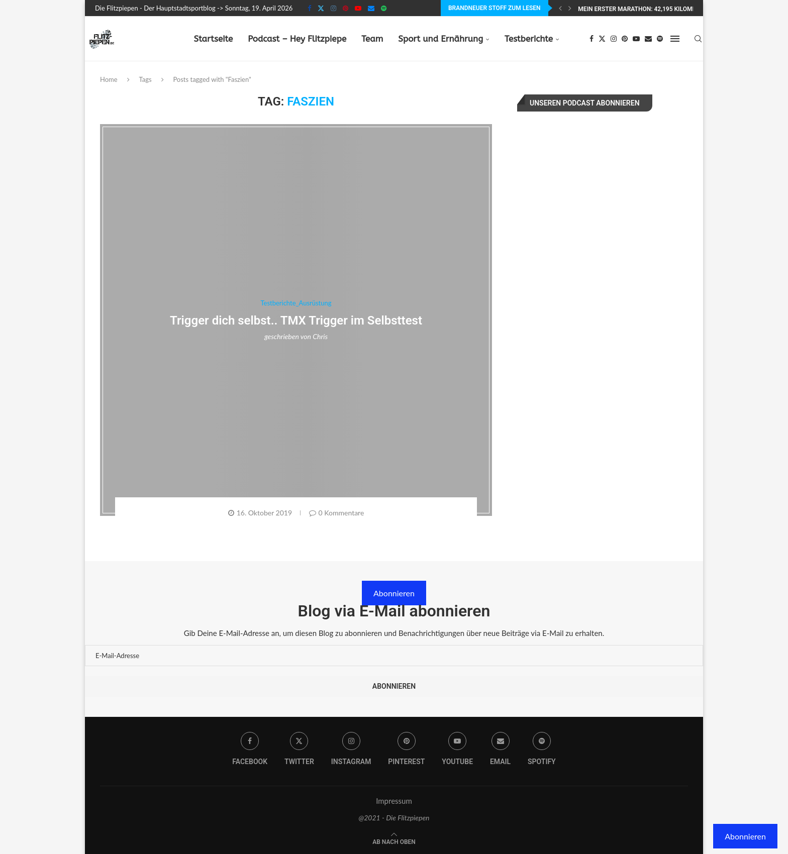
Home (109, 79)
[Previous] (560, 8)
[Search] (698, 39)
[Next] (570, 8)
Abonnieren (394, 593)
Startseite (213, 39)
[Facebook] (309, 8)
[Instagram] (333, 8)
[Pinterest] (345, 8)
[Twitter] (321, 8)
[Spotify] (383, 8)
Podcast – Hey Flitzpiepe (297, 39)
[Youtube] (358, 8)
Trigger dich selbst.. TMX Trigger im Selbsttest (296, 320)
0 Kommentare (336, 512)
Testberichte (529, 39)
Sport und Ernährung (440, 39)
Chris (320, 336)
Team (372, 39)
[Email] (371, 8)
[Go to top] (394, 840)
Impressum (394, 800)
